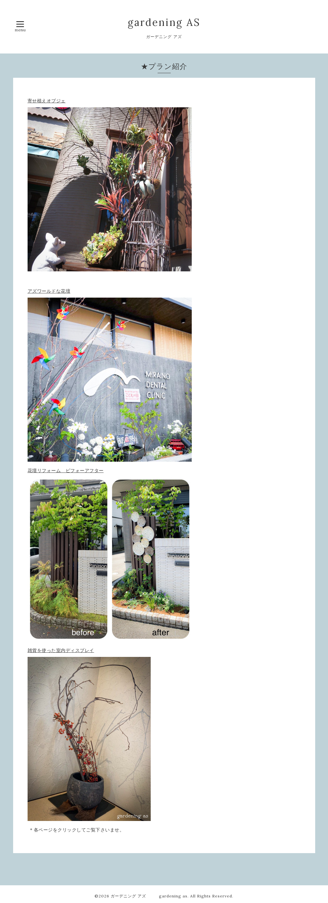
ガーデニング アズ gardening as (149, 895)
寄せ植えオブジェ (47, 101)
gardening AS (164, 22)
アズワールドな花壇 (49, 291)
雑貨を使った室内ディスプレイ (61, 650)
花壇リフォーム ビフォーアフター (66, 470)
